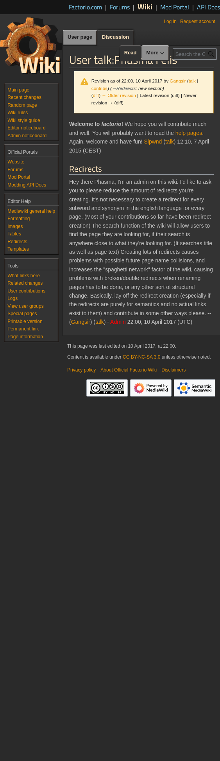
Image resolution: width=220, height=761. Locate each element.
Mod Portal (174, 7)
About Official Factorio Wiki (128, 370)
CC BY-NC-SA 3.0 (141, 357)
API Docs (208, 7)
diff (96, 95)
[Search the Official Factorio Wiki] (195, 54)
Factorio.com (85, 7)
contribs (99, 88)
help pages (188, 133)
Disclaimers (173, 370)
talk (192, 80)
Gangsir (80, 322)
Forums (120, 7)
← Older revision (119, 95)
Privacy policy (81, 370)
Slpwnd (153, 141)
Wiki (145, 6)
